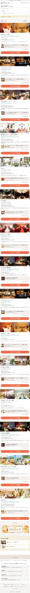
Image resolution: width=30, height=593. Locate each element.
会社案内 (5, 584)
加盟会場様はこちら (6, 586)
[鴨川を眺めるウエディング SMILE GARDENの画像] (15, 128)
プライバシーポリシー (17, 584)
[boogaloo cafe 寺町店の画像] (15, 361)
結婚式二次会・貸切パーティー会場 (19, 560)
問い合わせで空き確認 (15, 86)
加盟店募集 (11, 586)
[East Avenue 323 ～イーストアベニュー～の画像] (15, 95)
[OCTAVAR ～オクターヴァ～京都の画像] (15, 394)
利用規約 (8, 584)
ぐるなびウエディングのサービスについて (20, 586)
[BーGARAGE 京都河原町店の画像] (15, 261)
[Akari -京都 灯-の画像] (15, 194)
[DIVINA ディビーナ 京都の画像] (15, 228)
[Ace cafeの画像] (15, 162)
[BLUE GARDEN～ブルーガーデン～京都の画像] (15, 460)
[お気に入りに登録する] (28, 33)
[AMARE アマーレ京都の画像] (15, 28)
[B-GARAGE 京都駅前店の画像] (15, 426)
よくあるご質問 (15, 588)
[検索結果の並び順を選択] (25, 21)
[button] (15, 567)
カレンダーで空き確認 (15, 52)
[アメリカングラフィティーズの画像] (15, 61)
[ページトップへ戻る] (15, 557)
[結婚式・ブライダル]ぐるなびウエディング (7, 560)
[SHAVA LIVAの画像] (15, 493)
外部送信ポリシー (23, 584)
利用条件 (12, 584)
